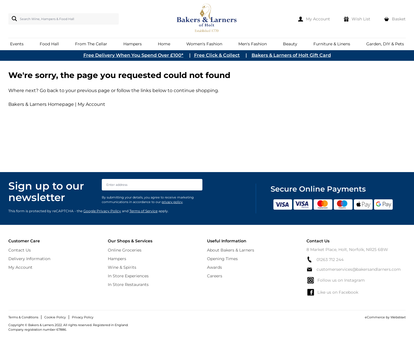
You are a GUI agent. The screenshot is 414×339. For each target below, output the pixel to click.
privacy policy (172, 202)
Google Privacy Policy (102, 211)
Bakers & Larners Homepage (41, 104)
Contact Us (19, 250)
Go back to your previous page (74, 90)
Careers (214, 275)
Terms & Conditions (23, 317)
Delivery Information (29, 258)
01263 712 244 (325, 259)
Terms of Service (143, 211)
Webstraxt (398, 317)
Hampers (117, 258)
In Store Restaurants (128, 284)
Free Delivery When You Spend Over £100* (133, 55)
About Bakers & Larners (230, 250)
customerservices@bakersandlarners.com (353, 269)
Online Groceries (124, 250)
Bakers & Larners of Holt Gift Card (291, 55)
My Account (91, 104)
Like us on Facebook (332, 292)
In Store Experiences (128, 275)
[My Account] (314, 19)
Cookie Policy (55, 317)
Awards (214, 267)
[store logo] (207, 19)
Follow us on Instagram (335, 280)
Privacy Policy (82, 317)
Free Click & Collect (217, 55)
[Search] (13, 18)
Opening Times (222, 258)
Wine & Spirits (122, 267)
